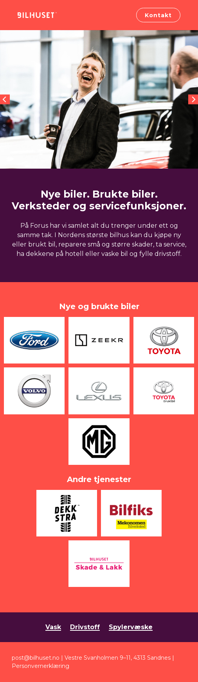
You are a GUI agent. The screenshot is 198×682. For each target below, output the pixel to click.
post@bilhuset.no (35, 657)
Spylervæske (131, 627)
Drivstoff (85, 627)
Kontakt (158, 15)
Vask (53, 627)
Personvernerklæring (40, 665)
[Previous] (5, 99)
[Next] (193, 99)
